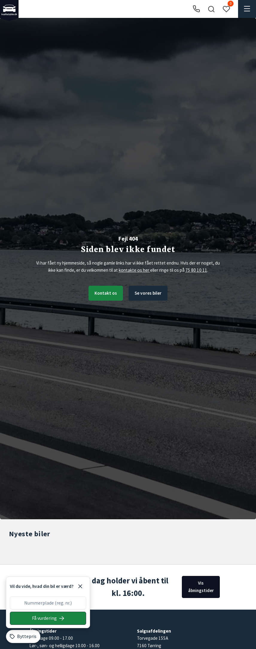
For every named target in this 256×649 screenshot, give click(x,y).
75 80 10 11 (196, 270)
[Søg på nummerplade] (48, 618)
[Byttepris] (23, 636)
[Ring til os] (196, 9)
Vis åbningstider (201, 586)
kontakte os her (134, 270)
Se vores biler (148, 293)
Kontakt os (106, 293)
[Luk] (80, 586)
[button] (211, 9)
